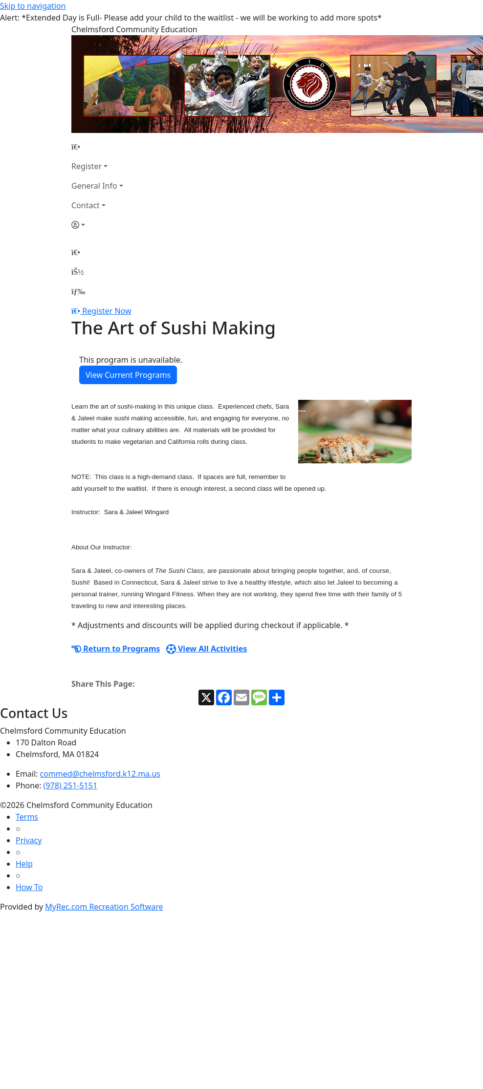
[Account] (97, 225)
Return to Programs (115, 648)
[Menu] (78, 291)
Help (24, 863)
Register (86, 166)
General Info (94, 185)
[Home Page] (97, 146)
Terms (27, 816)
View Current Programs (128, 375)
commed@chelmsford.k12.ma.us (100, 773)
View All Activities (206, 648)
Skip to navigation (33, 5)
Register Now (106, 310)
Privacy (29, 840)
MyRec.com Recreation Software (104, 906)
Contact (85, 205)
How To (29, 887)
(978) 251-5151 (70, 785)
